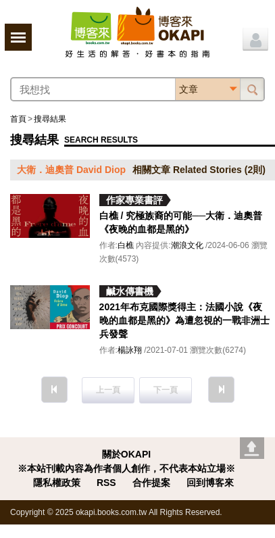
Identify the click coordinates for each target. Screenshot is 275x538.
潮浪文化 (187, 245)
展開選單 (18, 37)
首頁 (18, 119)
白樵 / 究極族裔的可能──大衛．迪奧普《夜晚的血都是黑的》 (181, 222)
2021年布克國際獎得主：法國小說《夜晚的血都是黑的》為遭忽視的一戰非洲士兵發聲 (184, 320)
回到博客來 (210, 482)
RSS (106, 482)
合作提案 (151, 482)
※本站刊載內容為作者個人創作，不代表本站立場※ (126, 468)
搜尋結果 (50, 119)
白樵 (126, 245)
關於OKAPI (126, 454)
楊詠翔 (130, 350)
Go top (252, 448)
